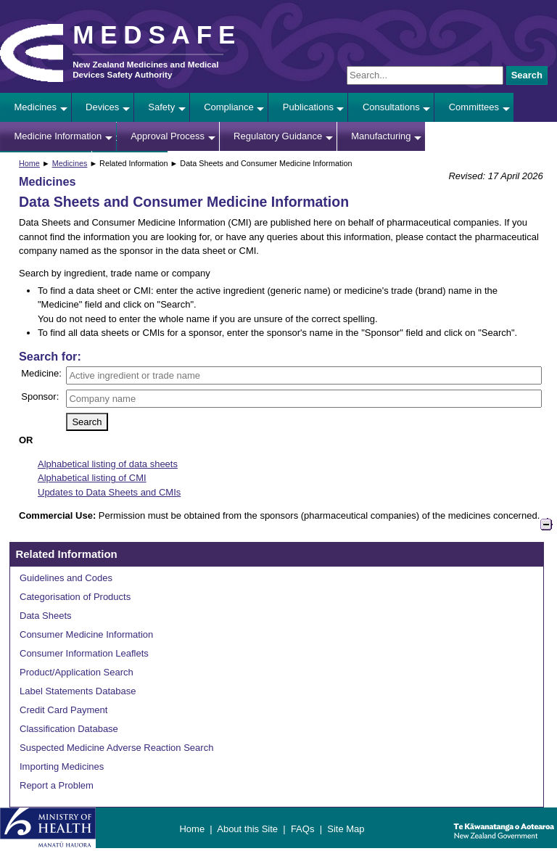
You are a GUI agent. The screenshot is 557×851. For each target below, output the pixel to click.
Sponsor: (40, 396)
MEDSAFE (157, 34)
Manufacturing (380, 136)
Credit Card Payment (63, 709)
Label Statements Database (78, 691)
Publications (308, 107)
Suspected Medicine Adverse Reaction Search (116, 747)
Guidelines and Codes (66, 577)
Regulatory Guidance (278, 136)
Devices (102, 107)
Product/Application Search (76, 672)
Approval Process (168, 136)
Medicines (36, 107)
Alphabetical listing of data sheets (108, 464)
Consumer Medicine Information (86, 634)
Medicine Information (58, 136)
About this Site (247, 828)
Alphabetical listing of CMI (92, 477)
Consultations (391, 107)
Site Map (345, 828)
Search (526, 75)
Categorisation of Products (75, 596)
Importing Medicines (62, 766)
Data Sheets (46, 615)
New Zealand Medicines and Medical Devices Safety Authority (145, 69)
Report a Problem (57, 785)
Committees (474, 107)
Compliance (229, 107)
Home (29, 163)
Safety (161, 107)
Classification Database (69, 728)
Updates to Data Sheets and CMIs (109, 492)
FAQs (303, 828)
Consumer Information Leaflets (84, 653)
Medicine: (41, 373)
